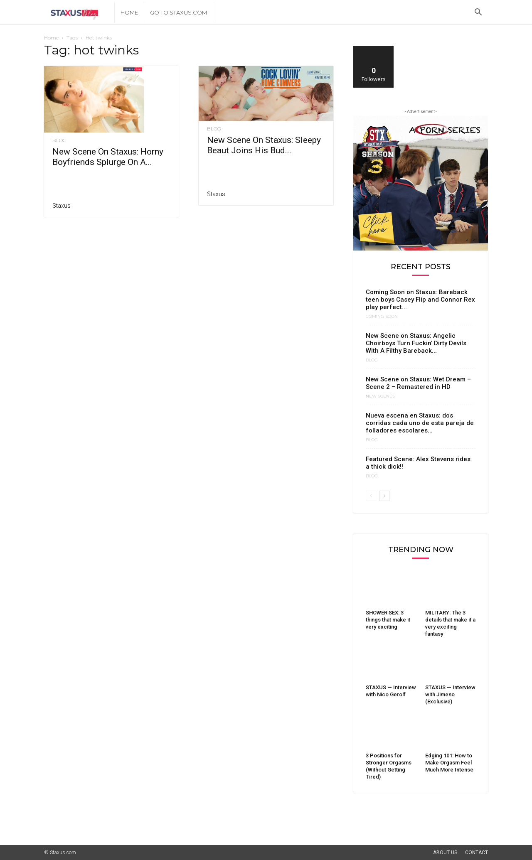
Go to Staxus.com (178, 12)
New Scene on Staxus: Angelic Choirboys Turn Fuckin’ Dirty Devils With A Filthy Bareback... (416, 343)
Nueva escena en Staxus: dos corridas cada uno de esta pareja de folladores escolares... (420, 423)
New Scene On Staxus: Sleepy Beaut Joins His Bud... (264, 145)
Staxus (61, 205)
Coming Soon (382, 317)
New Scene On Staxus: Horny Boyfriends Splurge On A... (107, 157)
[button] (478, 13)
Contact (476, 852)
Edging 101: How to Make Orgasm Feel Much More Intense (449, 762)
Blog (59, 140)
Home (129, 12)
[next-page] (384, 496)
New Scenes (380, 396)
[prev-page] (371, 496)
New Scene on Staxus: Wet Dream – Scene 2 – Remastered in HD (418, 383)
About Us (445, 852)
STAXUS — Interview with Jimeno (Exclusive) (450, 694)
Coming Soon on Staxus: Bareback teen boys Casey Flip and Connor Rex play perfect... (420, 299)
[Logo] (79, 12)
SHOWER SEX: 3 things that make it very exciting (388, 619)
